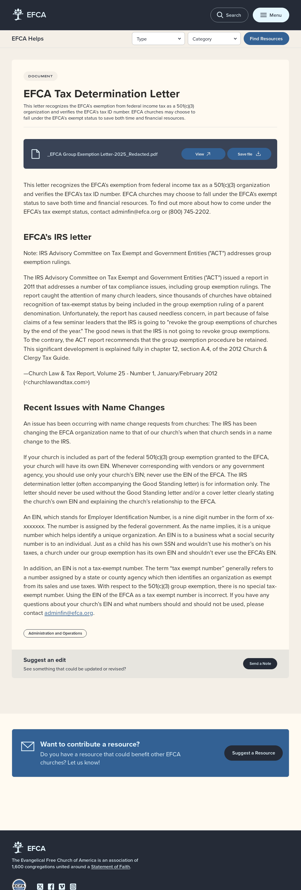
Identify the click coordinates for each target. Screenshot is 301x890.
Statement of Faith (110, 866)
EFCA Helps (28, 38)
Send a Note (260, 663)
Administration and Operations (55, 633)
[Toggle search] (229, 15)
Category (202, 38)
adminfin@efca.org (69, 612)
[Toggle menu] (271, 15)
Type (142, 38)
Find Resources (266, 38)
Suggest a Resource (253, 752)
